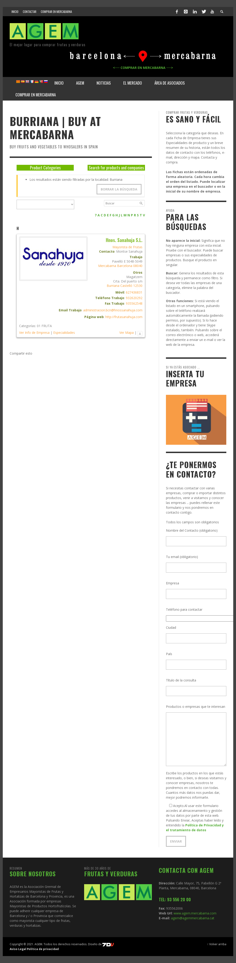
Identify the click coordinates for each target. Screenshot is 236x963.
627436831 (134, 292)
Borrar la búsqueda (119, 189)
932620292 (134, 298)
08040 (137, 266)
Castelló (126, 285)
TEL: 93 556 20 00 (175, 899)
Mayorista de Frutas (127, 247)
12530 (137, 285)
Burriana (113, 285)
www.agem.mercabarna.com (195, 913)
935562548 (134, 303)
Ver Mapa (126, 332)
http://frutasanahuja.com (123, 317)
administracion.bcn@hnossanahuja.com (112, 310)
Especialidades (64, 332)
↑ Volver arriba (216, 944)
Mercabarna (107, 266)
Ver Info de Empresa (34, 332)
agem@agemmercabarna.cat (192, 918)
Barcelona (124, 266)
